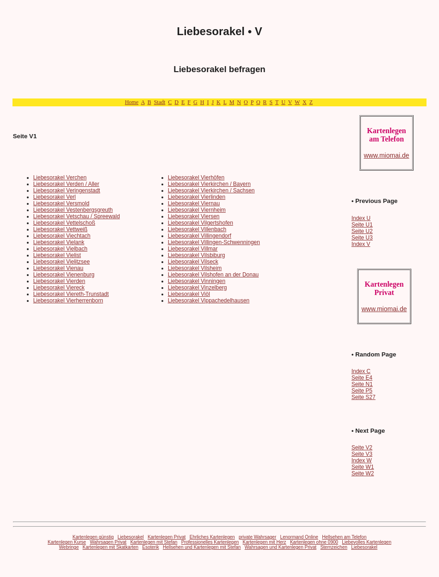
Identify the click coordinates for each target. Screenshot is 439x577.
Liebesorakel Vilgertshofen (200, 223)
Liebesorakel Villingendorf (199, 236)
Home (131, 102)
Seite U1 (362, 224)
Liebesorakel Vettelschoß (64, 223)
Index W (362, 460)
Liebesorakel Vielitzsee (61, 261)
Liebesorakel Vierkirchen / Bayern (209, 184)
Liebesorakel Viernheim (197, 210)
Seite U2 (362, 231)
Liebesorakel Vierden (59, 281)
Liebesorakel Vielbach (60, 249)
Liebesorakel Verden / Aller (66, 184)
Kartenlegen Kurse (67, 542)
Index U (361, 218)
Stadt (160, 102)
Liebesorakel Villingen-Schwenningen (214, 242)
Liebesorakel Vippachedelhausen (209, 300)
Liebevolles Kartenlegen (366, 542)
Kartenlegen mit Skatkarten (111, 547)
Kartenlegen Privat (166, 537)
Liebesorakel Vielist (57, 255)
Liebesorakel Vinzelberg (197, 287)
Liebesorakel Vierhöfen (196, 177)
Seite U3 (362, 237)
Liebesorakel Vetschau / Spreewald (76, 216)
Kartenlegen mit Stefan (154, 542)
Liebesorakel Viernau (194, 203)
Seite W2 (363, 473)
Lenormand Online (299, 537)
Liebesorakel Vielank (59, 242)
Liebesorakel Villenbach (197, 229)
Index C (361, 371)
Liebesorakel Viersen (194, 216)
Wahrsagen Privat (108, 542)
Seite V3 (362, 454)
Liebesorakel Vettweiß (60, 229)
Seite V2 (362, 447)
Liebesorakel (130, 537)
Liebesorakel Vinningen (197, 281)
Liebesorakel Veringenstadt (66, 190)
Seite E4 (362, 377)
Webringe (69, 547)
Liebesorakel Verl (54, 197)
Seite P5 (362, 390)
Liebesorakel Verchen (60, 177)
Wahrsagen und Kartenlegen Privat (280, 547)
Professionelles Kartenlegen (210, 542)
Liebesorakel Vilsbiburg (196, 255)
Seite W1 (363, 467)
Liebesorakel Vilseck (193, 261)
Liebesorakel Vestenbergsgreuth (73, 210)
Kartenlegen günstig (93, 537)
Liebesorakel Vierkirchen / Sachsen (211, 190)
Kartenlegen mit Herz (264, 542)
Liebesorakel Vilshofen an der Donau (213, 274)
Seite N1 (362, 384)
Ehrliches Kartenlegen (212, 537)
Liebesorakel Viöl (189, 294)
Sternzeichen (333, 547)
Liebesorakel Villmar (193, 249)
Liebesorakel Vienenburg (64, 274)
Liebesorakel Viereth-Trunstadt (71, 294)
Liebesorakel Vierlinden (197, 197)
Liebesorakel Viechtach (62, 236)
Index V (361, 244)
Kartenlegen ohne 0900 (314, 542)
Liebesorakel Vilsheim (195, 268)
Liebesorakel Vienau (58, 268)
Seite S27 (364, 397)
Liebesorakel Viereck (59, 287)
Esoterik (150, 547)
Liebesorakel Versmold (61, 203)
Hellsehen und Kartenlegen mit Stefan (202, 547)
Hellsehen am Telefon (344, 537)
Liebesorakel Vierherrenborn (68, 300)
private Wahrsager (257, 537)
